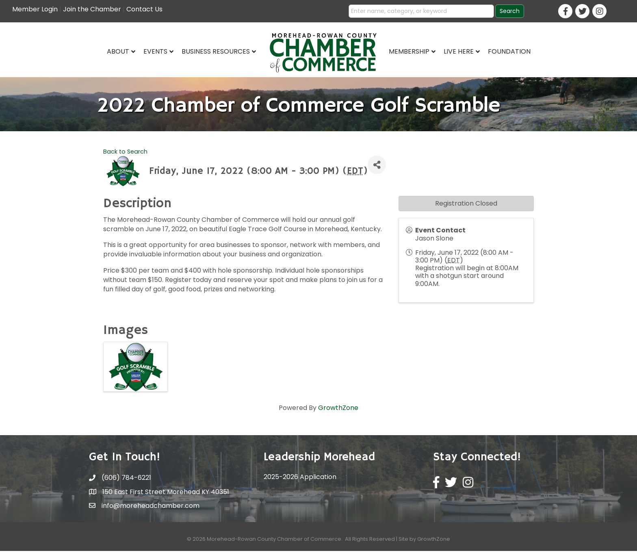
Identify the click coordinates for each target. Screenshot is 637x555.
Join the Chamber (92, 9)
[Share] (377, 169)
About (118, 51)
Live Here (459, 51)
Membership (409, 51)
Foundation (509, 51)
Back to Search (125, 155)
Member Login (35, 9)
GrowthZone (338, 411)
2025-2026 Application (300, 481)
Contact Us (144, 9)
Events (155, 51)
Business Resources (216, 51)
